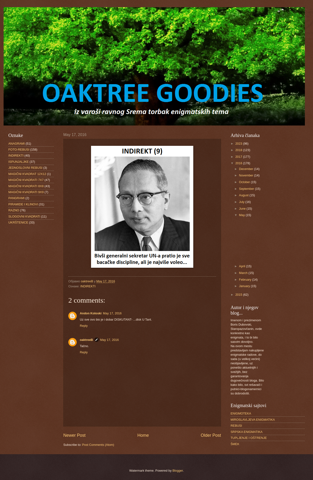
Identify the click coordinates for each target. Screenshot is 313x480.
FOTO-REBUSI (18, 149)
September (247, 189)
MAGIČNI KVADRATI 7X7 (26, 180)
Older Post (211, 435)
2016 (239, 163)
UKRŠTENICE (18, 222)
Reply (84, 325)
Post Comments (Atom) (98, 445)
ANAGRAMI (16, 143)
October (245, 182)
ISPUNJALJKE (18, 162)
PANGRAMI (16, 198)
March (243, 273)
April (242, 266)
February (245, 279)
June (243, 208)
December (246, 169)
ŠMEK (235, 444)
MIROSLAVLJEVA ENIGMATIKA (253, 419)
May (242, 215)
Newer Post (74, 435)
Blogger (178, 470)
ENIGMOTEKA (241, 413)
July (242, 202)
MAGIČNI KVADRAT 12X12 (27, 174)
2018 (239, 150)
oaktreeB (86, 340)
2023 (239, 143)
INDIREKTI (88, 286)
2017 (239, 156)
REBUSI (236, 425)
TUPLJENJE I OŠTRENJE (249, 438)
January (245, 286)
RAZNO (13, 210)
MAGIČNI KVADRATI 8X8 (26, 186)
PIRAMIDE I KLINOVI (23, 204)
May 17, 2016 (112, 313)
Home (143, 435)
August (244, 195)
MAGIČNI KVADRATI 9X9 (26, 192)
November (246, 175)
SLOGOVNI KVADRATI (24, 216)
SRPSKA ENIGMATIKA (247, 432)
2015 (239, 294)
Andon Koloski (91, 313)
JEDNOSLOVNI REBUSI (25, 167)
